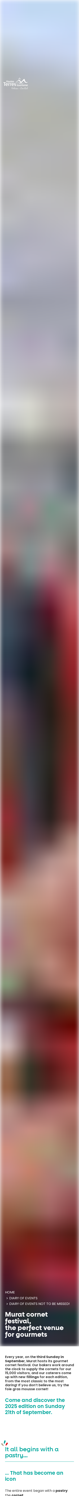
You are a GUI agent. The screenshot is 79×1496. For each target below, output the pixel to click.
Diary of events (23, 1298)
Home (10, 1292)
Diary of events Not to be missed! (39, 1304)
